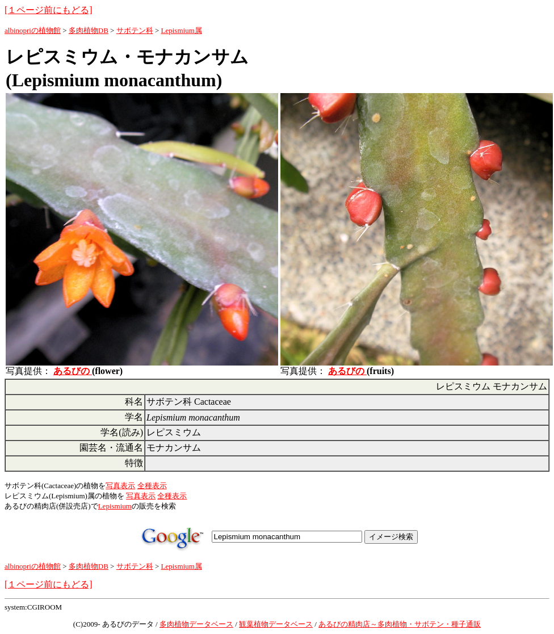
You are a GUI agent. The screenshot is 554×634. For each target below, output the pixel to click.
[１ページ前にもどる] (49, 10)
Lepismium (115, 506)
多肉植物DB (88, 30)
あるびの (72, 371)
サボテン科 (134, 30)
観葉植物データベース (276, 624)
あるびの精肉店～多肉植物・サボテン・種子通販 (399, 624)
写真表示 (120, 485)
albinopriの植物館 (33, 30)
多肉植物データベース (196, 624)
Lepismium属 (181, 30)
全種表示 (152, 485)
